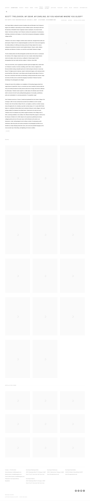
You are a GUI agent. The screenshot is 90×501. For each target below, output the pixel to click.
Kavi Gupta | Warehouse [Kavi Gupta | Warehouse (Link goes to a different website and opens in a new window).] (52, 469)
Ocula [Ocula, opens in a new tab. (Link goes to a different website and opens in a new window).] (84, 491)
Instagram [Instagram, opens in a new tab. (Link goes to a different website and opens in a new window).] (76, 491)
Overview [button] (64, 20)
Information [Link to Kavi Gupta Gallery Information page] (83, 7)
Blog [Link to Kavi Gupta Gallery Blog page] (70, 7)
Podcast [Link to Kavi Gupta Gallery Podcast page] (60, 7)
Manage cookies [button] (9, 494)
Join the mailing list (81, 491)
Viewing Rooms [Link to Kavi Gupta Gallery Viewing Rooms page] (47, 8)
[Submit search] (6, 11)
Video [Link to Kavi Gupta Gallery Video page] (66, 7)
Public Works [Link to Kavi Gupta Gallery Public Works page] (41, 8)
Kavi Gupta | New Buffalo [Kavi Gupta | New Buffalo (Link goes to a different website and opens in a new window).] (70, 469)
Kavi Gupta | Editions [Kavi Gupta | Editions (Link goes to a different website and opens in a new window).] (30, 478)
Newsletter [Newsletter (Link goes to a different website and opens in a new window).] (7, 480)
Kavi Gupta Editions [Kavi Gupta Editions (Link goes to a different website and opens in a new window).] (15, 478)
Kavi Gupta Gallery (11, 3)
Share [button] (7, 131)
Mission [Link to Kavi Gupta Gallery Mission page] (76, 7)
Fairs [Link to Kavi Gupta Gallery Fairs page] (36, 7)
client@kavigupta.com (20, 476)
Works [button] (70, 20)
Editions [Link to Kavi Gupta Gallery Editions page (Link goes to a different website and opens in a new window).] (53, 7)
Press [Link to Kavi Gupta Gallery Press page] (26, 7)
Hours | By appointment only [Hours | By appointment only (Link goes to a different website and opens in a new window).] (53, 474)
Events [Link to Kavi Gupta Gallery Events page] (21, 7)
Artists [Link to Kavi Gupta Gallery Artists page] (7, 7)
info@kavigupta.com (17, 472)
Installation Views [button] (79, 20)
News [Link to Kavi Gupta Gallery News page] (31, 7)
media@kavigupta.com (17, 474)
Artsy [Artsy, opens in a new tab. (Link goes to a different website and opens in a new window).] (79, 491)
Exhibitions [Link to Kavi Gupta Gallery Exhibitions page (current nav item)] (14, 7)
